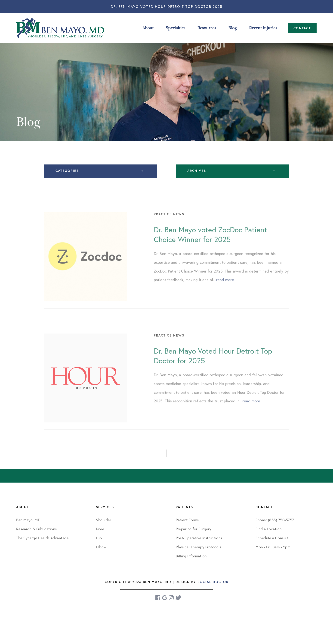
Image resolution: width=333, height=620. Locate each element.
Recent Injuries (263, 28)
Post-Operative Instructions (199, 537)
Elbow (101, 546)
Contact (302, 28)
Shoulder (103, 519)
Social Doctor (212, 582)
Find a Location (269, 528)
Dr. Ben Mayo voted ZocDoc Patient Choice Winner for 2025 (210, 243)
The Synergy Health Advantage (42, 537)
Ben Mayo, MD (28, 519)
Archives (196, 171)
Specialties (175, 28)
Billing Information (191, 555)
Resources (206, 28)
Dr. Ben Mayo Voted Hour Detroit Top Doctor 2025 (166, 6)
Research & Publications (36, 528)
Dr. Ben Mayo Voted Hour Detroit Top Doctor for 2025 (213, 364)
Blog (232, 28)
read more (225, 288)
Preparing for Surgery (193, 528)
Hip (99, 537)
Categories (67, 171)
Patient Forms (187, 519)
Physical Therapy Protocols (198, 546)
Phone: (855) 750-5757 (275, 519)
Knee (100, 528)
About (148, 28)
